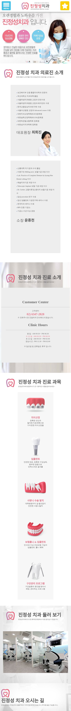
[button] (65, 652)
